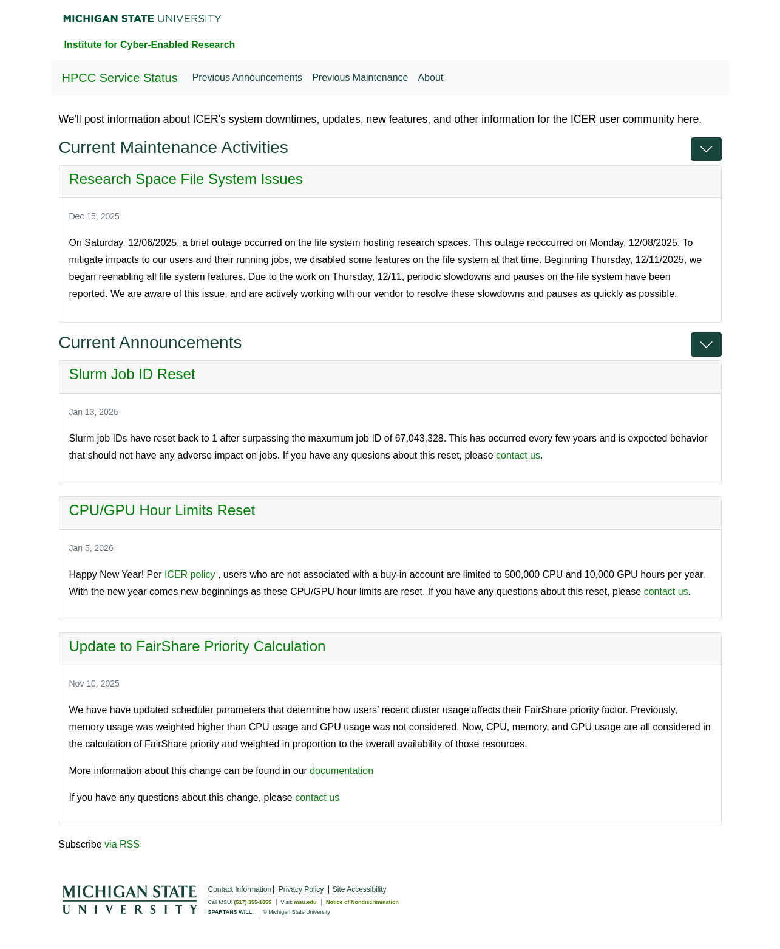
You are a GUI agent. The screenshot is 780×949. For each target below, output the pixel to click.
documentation (341, 771)
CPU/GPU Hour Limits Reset (162, 510)
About (430, 77)
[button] (706, 149)
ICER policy (189, 574)
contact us (518, 455)
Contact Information (240, 889)
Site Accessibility (360, 889)
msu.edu (305, 902)
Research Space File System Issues (186, 179)
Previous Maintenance (360, 77)
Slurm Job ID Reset (132, 374)
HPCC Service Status (120, 77)
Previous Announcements (247, 77)
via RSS (122, 844)
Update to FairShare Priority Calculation (197, 646)
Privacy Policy (301, 889)
